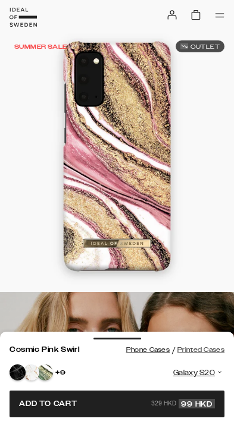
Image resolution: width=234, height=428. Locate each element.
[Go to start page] (23, 17)
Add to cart (117, 403)
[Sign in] (172, 15)
